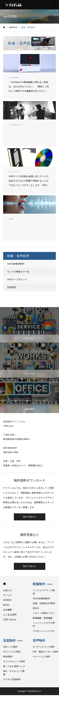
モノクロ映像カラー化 (18, 271)
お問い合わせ (9, 619)
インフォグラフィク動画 (44, 592)
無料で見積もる (29, 566)
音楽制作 (13, 640)
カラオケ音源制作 (12, 679)
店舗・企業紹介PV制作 (44, 603)
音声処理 (11, 287)
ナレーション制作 (41, 656)
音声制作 (39, 640)
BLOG (6, 605)
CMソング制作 (10, 647)
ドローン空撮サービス (44, 613)
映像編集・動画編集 (43, 618)
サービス (7, 595)
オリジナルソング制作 (14, 661)
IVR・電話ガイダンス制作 (45, 651)
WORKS (7, 600)
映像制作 (42, 584)
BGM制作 (8, 656)
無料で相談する (29, 517)
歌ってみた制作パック (14, 666)
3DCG (36, 608)
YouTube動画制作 (16, 263)
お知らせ (7, 590)
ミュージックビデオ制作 (44, 624)
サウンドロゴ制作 (12, 651)
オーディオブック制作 (44, 647)
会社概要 (7, 609)
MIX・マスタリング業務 (14, 673)
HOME (4, 583)
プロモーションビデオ (44, 631)
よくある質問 (9, 614)
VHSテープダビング (17, 279)
